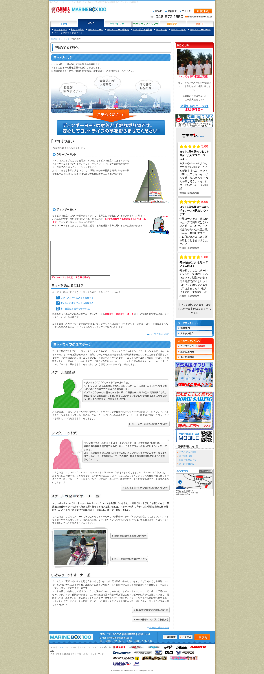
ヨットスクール (95, 29)
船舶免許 (103, 647)
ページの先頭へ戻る (159, 334)
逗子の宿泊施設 (186, 464)
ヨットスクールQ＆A (200, 29)
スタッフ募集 (55, 654)
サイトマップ (98, 654)
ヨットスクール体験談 (118, 29)
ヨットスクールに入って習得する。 (76, 297)
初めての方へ (77, 29)
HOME (54, 39)
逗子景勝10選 (185, 456)
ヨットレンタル (178, 29)
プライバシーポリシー (81, 654)
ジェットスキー (71, 647)
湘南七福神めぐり (187, 460)
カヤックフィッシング (89, 647)
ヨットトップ (60, 29)
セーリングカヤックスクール (68, 33)
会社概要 (67, 654)
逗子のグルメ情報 (187, 452)
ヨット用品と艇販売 (142, 29)
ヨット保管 (161, 29)
